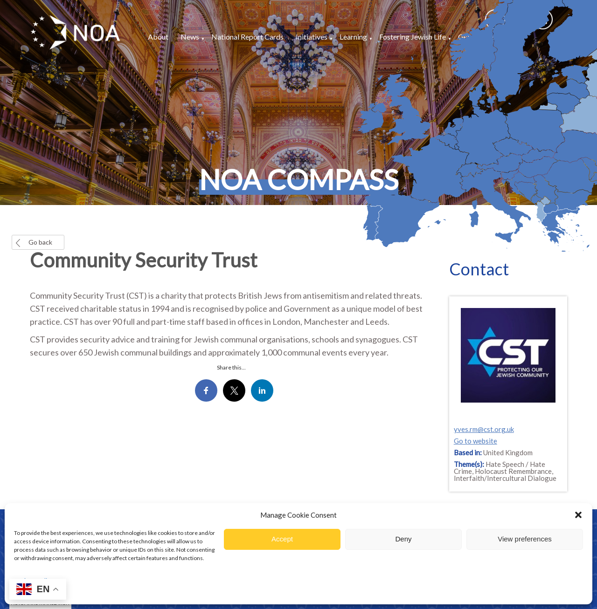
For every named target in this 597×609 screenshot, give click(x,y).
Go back (40, 242)
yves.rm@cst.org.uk (484, 429)
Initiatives (311, 36)
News (189, 36)
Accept (282, 539)
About (158, 36)
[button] (578, 515)
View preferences (525, 539)
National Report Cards (247, 36)
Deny (403, 539)
